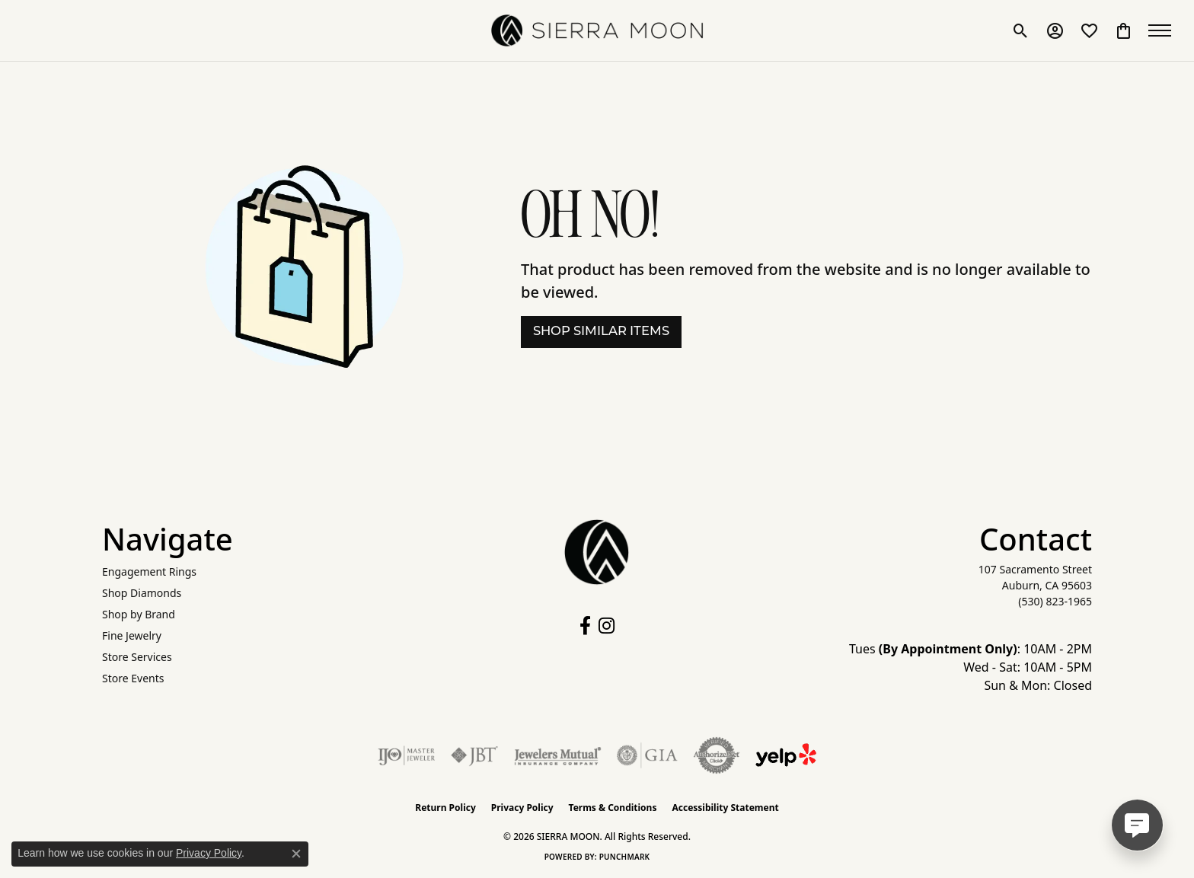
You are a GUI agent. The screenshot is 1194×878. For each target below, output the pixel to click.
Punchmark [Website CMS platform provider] (624, 856)
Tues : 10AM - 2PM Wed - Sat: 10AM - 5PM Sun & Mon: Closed (970, 667)
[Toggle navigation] (1163, 30)
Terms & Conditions (613, 807)
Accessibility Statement (725, 807)
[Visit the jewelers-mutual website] (558, 755)
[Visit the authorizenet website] (716, 755)
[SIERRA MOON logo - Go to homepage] (597, 30)
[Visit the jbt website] (474, 755)
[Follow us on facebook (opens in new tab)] (585, 626)
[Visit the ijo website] (406, 755)
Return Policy (445, 807)
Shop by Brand (138, 614)
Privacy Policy (522, 807)
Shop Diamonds (141, 593)
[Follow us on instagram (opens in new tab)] (607, 626)
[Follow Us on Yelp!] (785, 755)
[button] (1020, 30)
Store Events (133, 678)
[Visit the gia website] (647, 755)
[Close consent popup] (296, 853)
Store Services (137, 657)
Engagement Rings (149, 571)
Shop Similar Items (601, 332)
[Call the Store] (1055, 601)
